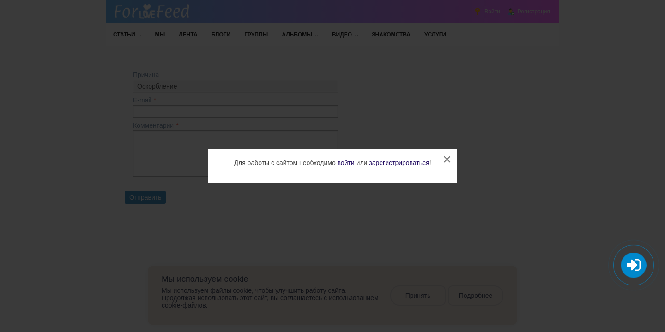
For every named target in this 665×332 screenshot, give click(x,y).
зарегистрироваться (399, 162)
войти (346, 162)
